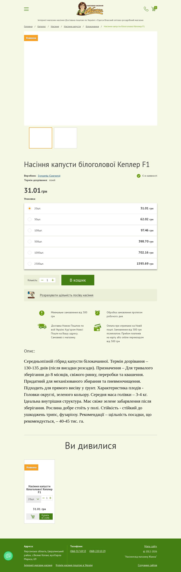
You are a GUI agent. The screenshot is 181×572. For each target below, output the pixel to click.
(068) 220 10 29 (97, 551)
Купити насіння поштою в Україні (74, 565)
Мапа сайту (150, 546)
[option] (90, 78)
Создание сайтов (147, 565)
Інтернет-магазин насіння (38, 565)
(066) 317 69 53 (78, 551)
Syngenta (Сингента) (49, 175)
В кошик (78, 280)
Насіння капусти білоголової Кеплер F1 (39, 489)
